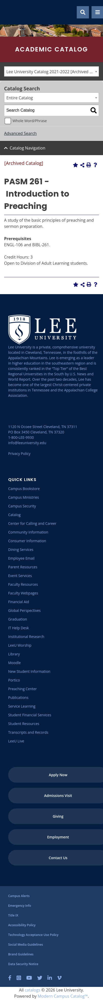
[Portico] (14, 680)
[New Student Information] (29, 671)
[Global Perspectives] (24, 610)
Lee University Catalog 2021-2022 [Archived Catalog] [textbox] (52, 71)
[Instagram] (19, 978)
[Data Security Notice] (23, 964)
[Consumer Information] (27, 540)
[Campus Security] (22, 506)
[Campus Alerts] (19, 896)
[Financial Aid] (18, 601)
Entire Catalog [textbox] (19, 98)
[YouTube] (29, 978)
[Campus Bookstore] (24, 488)
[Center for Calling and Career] (32, 523)
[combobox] (51, 71)
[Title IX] (13, 915)
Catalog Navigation (27, 148)
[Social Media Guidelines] (25, 944)
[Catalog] (14, 514)
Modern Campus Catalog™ (63, 996)
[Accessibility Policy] (21, 925)
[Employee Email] (21, 558)
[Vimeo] (59, 978)
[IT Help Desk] (18, 627)
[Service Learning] (21, 706)
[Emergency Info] (19, 905)
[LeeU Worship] (19, 645)
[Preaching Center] (22, 688)
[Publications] (18, 697)
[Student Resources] (23, 723)
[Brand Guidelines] (20, 954)
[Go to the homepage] (10, 12)
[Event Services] (20, 575)
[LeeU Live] (16, 741)
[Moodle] (14, 662)
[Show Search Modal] (83, 12)
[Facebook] (9, 978)
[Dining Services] (20, 549)
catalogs (32, 990)
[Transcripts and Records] (28, 732)
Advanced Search (20, 133)
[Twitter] (39, 978)
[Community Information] (28, 532)
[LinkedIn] (49, 978)
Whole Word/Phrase (29, 120)
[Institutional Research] (26, 636)
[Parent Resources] (22, 566)
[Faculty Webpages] (23, 593)
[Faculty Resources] (23, 584)
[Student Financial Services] (29, 714)
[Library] (14, 654)
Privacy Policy (19, 453)
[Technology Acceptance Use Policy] (33, 935)
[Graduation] (17, 619)
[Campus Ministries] (23, 497)
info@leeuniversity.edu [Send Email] (27, 442)
